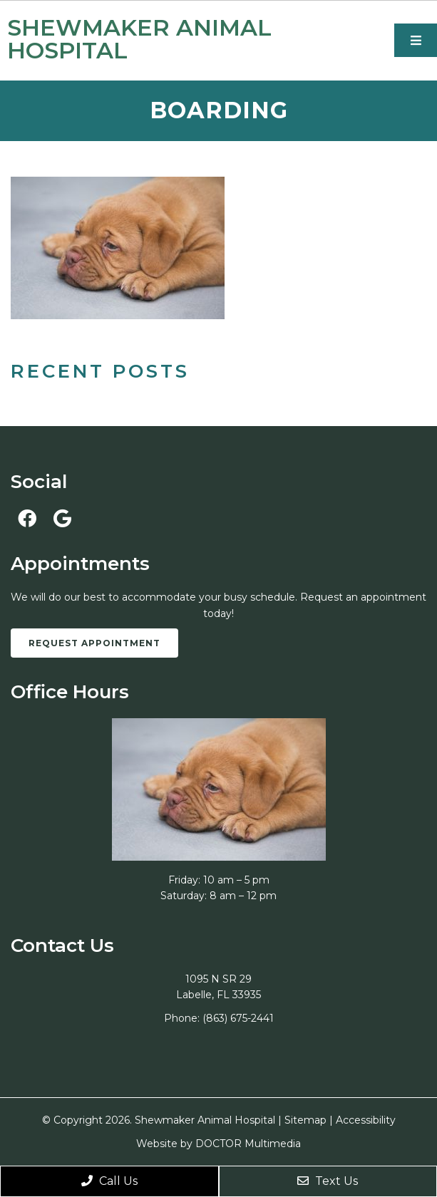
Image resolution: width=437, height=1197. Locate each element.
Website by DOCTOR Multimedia (218, 1143)
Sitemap (305, 1120)
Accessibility (366, 1120)
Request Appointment (94, 643)
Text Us (327, 1181)
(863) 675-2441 (238, 1018)
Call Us (109, 1181)
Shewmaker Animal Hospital (139, 39)
